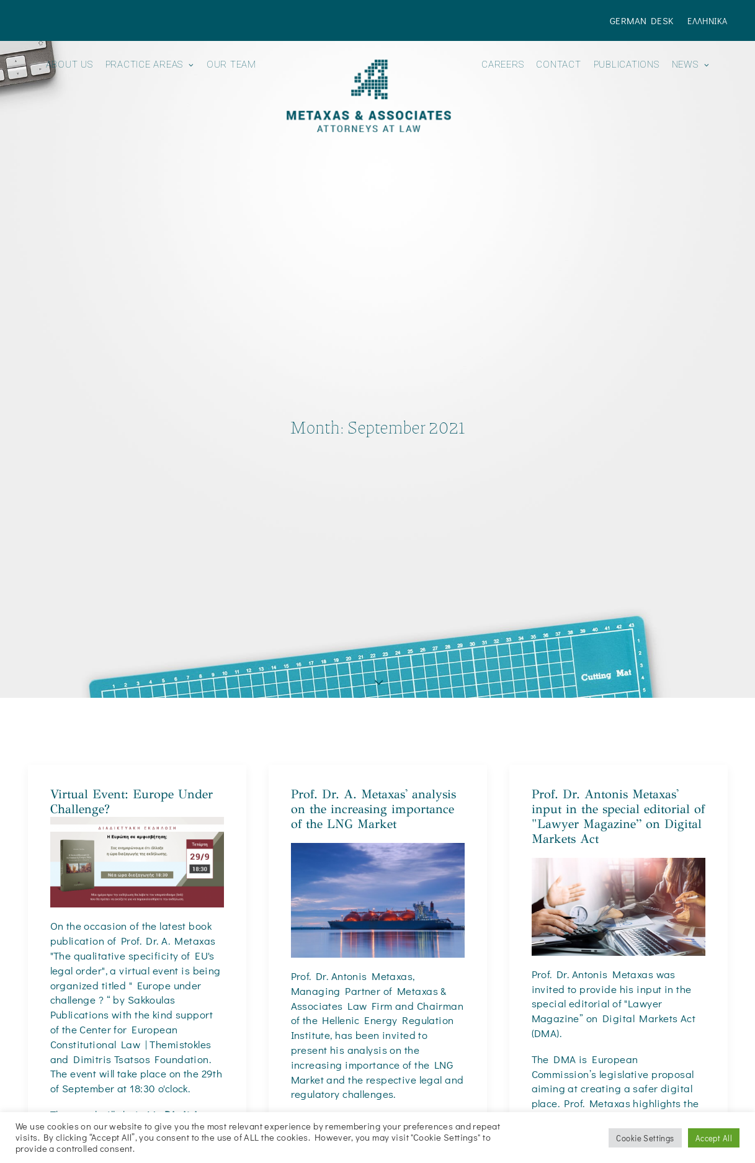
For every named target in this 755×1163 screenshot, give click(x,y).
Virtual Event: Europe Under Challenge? (131, 710)
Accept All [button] (713, 1138)
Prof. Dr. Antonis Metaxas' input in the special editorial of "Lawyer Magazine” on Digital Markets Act (618, 725)
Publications (626, 64)
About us (69, 64)
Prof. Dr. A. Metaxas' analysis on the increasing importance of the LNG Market (373, 718)
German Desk (642, 20)
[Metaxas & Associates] (369, 96)
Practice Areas (149, 64)
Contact (558, 64)
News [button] (691, 64)
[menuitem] (644, 20)
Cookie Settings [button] (645, 1138)
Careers (502, 64)
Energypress (406, 1058)
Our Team (231, 64)
